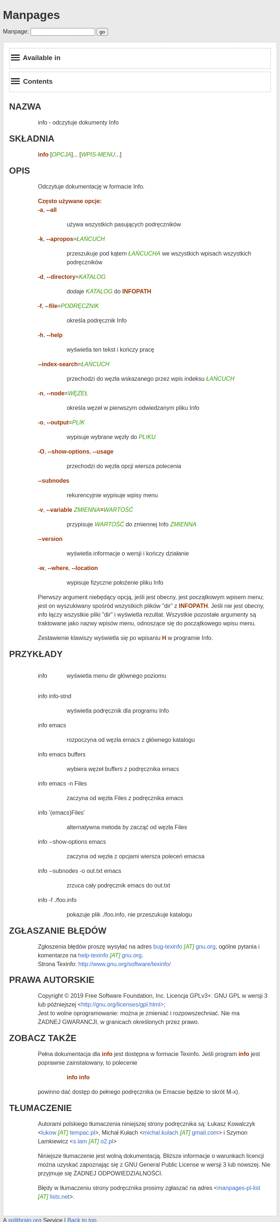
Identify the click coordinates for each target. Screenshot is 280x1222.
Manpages (31, 14)
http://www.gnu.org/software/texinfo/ (124, 964)
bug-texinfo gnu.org (184, 947)
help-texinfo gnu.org (109, 955)
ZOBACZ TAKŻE (43, 1038)
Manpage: (16, 31)
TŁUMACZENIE (40, 1108)
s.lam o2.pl (93, 1141)
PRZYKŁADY (36, 654)
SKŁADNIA (31, 138)
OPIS (19, 170)
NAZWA (25, 106)
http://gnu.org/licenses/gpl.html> (122, 1004)
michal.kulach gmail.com (180, 1133)
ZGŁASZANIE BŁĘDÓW (57, 931)
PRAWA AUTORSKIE (51, 980)
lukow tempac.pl (68, 1133)
